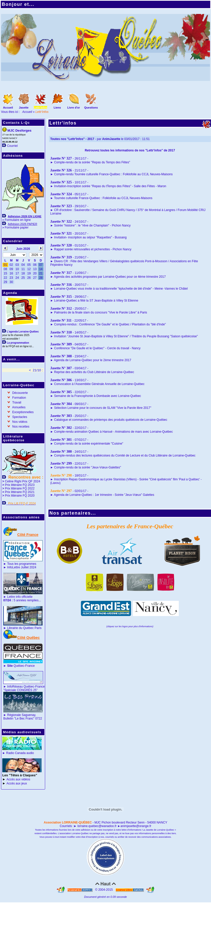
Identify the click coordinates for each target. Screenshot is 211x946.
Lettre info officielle (19, 597)
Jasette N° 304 (61, 404)
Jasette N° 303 (61, 416)
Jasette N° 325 (61, 182)
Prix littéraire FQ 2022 (19, 488)
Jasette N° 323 (61, 206)
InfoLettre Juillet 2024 (21, 567)
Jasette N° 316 (61, 285)
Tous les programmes (21, 564)
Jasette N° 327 (61, 158)
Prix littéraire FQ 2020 (19, 495)
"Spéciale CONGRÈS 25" (20, 690)
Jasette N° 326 (61, 170)
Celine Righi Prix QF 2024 (22, 481)
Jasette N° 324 (61, 194)
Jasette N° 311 (61, 320)
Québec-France (20, 666)
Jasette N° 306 (61, 380)
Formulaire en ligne (18, 220)
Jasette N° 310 (61, 332)
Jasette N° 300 (61, 451)
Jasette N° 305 (61, 392)
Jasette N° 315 (61, 297)
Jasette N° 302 (61, 428)
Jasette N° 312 (61, 308)
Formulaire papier (16, 227)
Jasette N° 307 (61, 368)
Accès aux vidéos (18, 779)
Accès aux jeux (17, 783)
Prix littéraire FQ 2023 (19, 485)
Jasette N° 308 (61, 356)
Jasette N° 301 (61, 440)
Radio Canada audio (20, 753)
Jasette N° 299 (61, 463)
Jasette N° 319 (61, 257)
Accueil (27, 112)
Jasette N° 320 (61, 245)
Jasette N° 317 (61, 273)
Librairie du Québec (20, 628)
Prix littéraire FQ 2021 (19, 492)
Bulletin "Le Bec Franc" (18, 718)
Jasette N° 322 (61, 221)
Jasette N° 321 (61, 233)
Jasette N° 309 (61, 344)
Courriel (12, 146)
